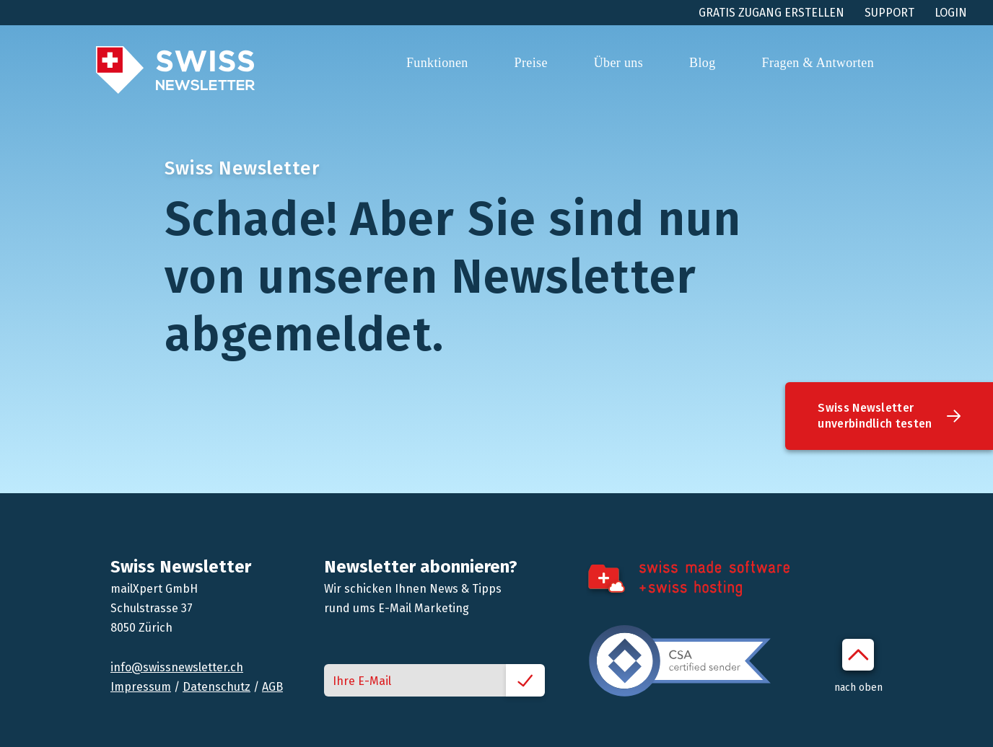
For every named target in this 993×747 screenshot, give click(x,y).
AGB (272, 687)
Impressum (140, 687)
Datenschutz (216, 687)
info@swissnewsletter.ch (176, 667)
